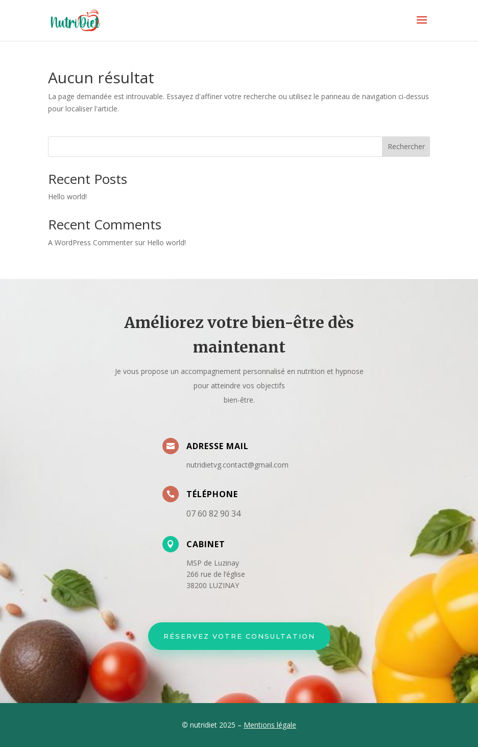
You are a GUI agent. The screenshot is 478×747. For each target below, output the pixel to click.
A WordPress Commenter (90, 242)
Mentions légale (270, 725)
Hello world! (67, 196)
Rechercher (406, 146)
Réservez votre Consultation (239, 636)
